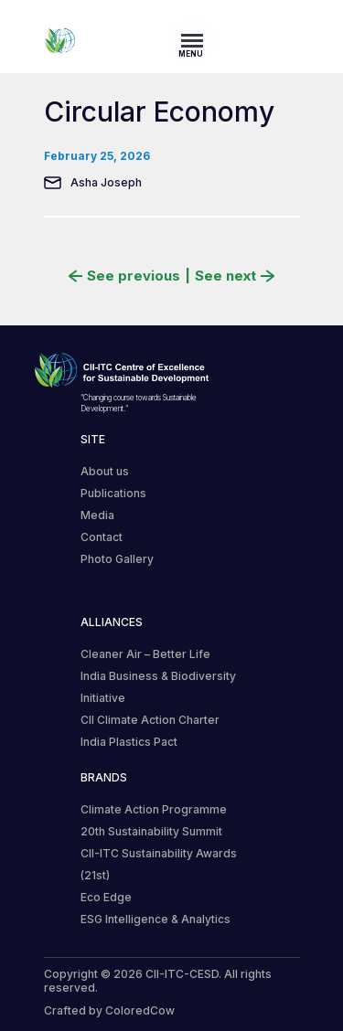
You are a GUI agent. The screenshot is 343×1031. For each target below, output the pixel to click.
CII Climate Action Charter (150, 720)
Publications (113, 493)
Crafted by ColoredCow (109, 1010)
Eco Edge (106, 897)
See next (234, 276)
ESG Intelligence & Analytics (155, 919)
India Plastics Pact (128, 742)
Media (97, 515)
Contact (101, 537)
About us (104, 471)
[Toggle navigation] (197, 40)
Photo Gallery (117, 559)
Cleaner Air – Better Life (145, 654)
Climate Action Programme (153, 809)
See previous (124, 276)
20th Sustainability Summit (151, 831)
